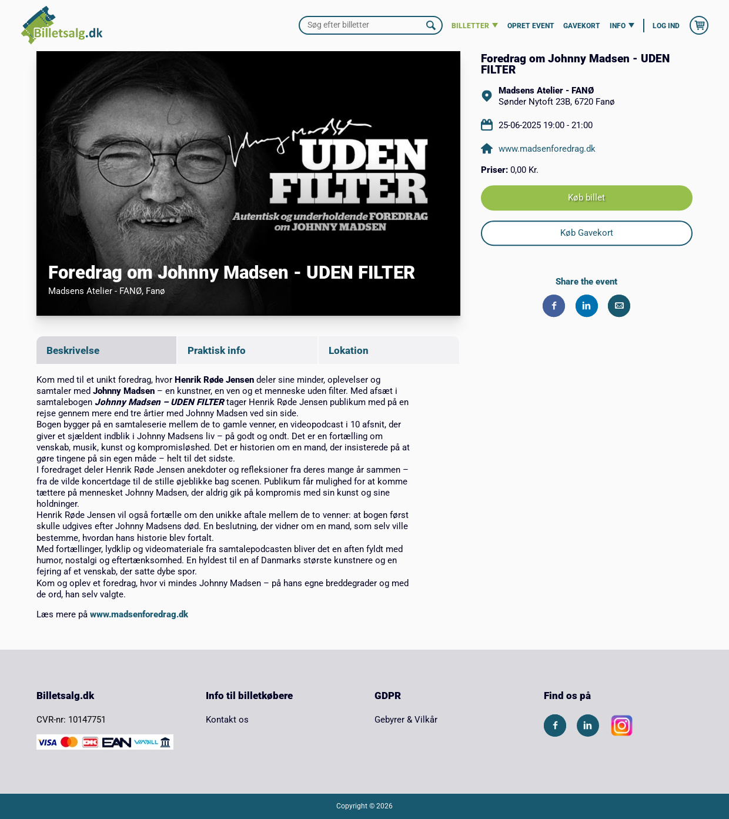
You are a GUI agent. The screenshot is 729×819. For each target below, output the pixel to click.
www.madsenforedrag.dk (139, 614)
